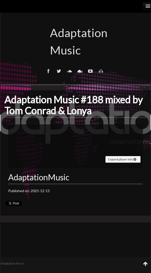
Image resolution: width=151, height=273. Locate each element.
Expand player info (122, 159)
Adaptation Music (75, 41)
